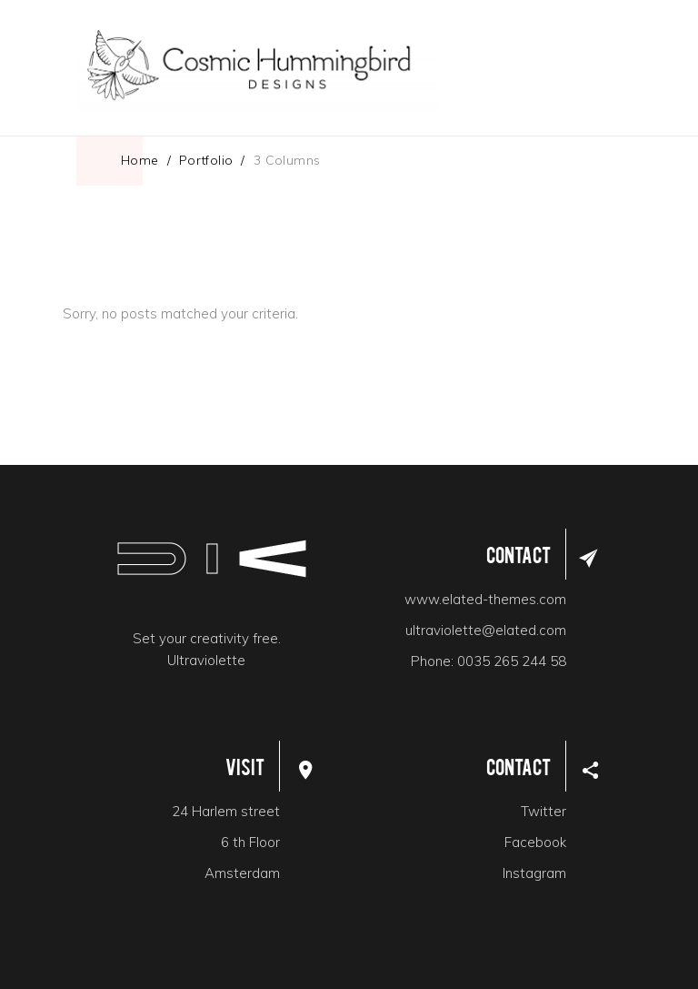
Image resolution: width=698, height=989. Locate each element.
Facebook (535, 842)
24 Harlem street (226, 811)
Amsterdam (242, 873)
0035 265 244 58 (511, 661)
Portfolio (206, 160)
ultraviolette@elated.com (485, 630)
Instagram (534, 873)
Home (140, 160)
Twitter (543, 811)
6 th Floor (250, 842)
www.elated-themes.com (485, 599)
